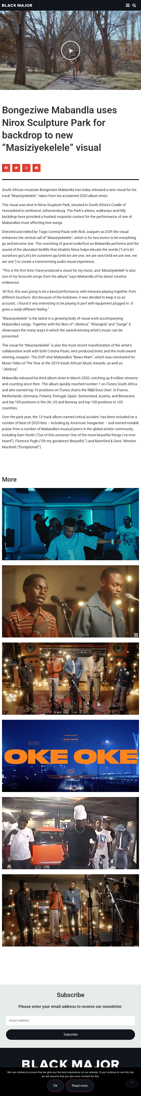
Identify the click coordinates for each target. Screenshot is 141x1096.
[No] (132, 1083)
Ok (55, 1085)
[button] (128, 5)
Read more (80, 1085)
